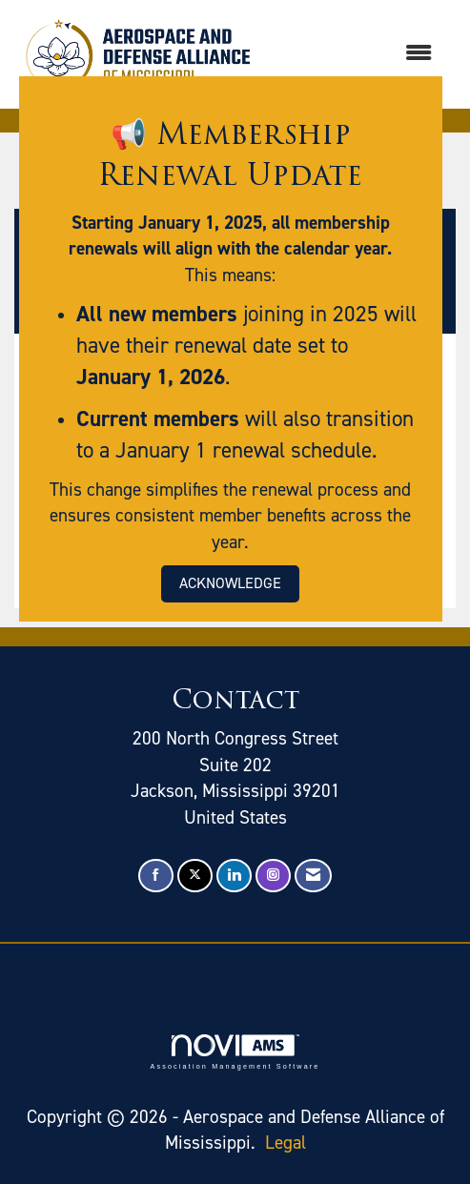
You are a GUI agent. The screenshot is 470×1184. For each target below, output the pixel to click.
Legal (285, 1142)
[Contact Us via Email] (313, 875)
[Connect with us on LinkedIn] (234, 875)
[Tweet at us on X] (195, 875)
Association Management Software (234, 1052)
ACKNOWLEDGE (230, 583)
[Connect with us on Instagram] (273, 875)
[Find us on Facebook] (156, 875)
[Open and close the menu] (356, 53)
